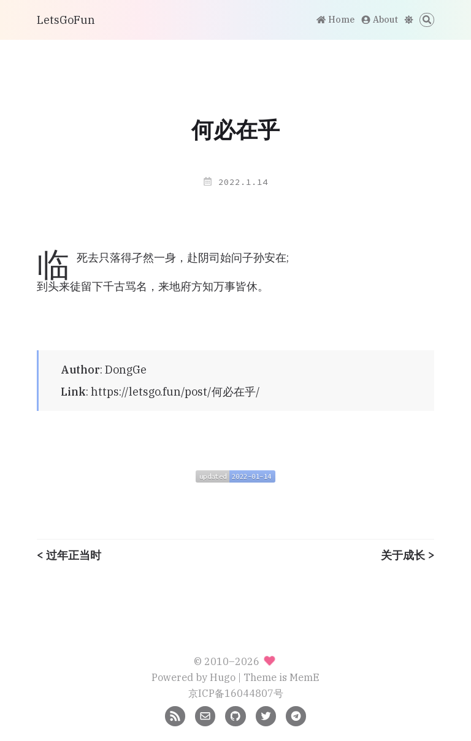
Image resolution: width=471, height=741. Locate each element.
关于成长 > (407, 555)
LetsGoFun (66, 20)
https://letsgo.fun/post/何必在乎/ (175, 392)
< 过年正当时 (69, 555)
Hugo (223, 677)
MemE (304, 677)
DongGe (126, 370)
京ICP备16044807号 (235, 692)
